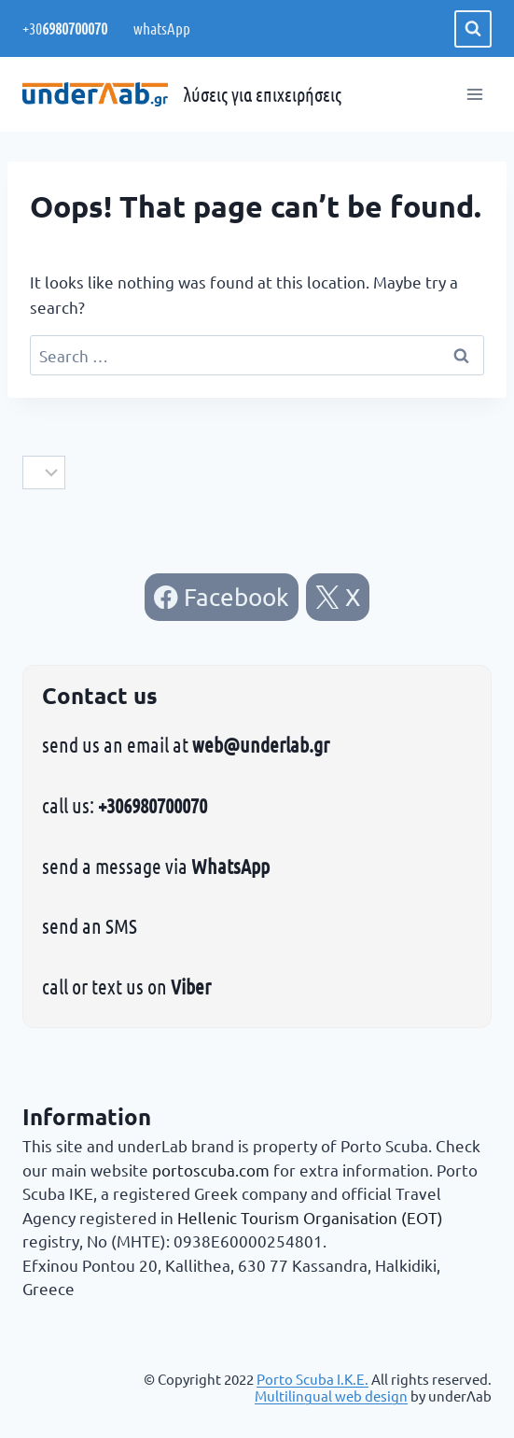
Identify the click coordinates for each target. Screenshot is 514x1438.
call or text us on (126, 986)
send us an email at (185, 744)
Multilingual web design (331, 1395)
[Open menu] (474, 94)
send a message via (156, 865)
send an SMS (89, 925)
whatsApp (160, 28)
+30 (64, 28)
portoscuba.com (211, 1169)
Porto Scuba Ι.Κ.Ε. (312, 1379)
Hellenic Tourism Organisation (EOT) (310, 1217)
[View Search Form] (473, 29)
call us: (124, 805)
